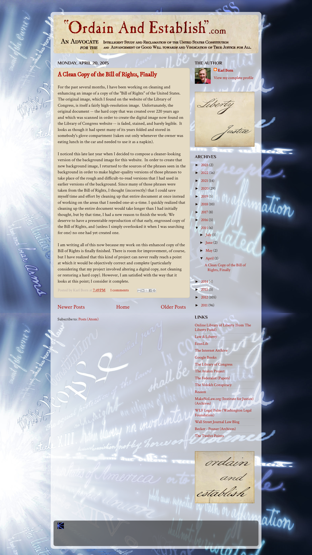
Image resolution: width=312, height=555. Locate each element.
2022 (205, 172)
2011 (204, 305)
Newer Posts (71, 307)
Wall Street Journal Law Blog (217, 421)
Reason (200, 391)
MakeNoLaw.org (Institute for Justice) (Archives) (224, 401)
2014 (205, 281)
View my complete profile (233, 77)
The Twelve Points (209, 435)
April (210, 258)
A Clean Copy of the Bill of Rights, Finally (107, 74)
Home (123, 307)
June (209, 242)
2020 (205, 188)
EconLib (201, 343)
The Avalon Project (210, 371)
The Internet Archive (211, 350)
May (209, 250)
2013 (205, 289)
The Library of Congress (213, 364)
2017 (205, 212)
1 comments (119, 290)
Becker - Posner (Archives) (215, 428)
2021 (205, 180)
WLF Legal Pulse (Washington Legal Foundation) (223, 413)
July (209, 234)
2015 (205, 227)
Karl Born (225, 70)
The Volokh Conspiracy (213, 384)
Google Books (205, 357)
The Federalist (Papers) (212, 378)
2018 (205, 204)
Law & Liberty (206, 336)
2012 (205, 297)
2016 (205, 219)
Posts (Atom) (88, 319)
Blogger (165, 539)
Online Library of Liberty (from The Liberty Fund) (223, 328)
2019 (205, 196)
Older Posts (173, 307)
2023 (205, 165)
